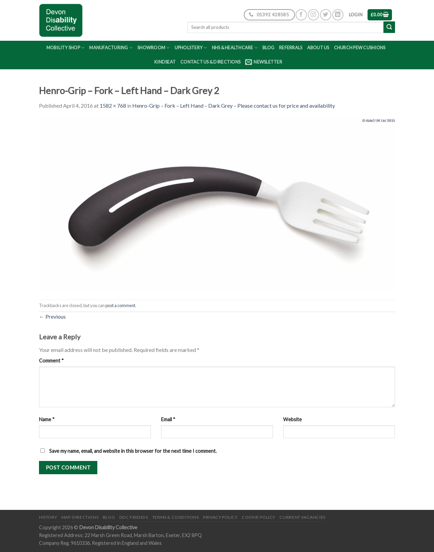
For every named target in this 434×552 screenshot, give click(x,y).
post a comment (120, 305)
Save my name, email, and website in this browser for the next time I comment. (133, 451)
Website (292, 419)
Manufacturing (111, 47)
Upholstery (191, 47)
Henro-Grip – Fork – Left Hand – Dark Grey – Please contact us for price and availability (233, 105)
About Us (318, 47)
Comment (51, 360)
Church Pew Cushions (360, 47)
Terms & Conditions (175, 517)
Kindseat (165, 62)
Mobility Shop (65, 47)
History (48, 517)
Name (47, 419)
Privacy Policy (220, 517)
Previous (52, 316)
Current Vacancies (302, 517)
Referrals (290, 47)
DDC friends (133, 517)
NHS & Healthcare (235, 47)
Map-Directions (80, 517)
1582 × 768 (113, 105)
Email (168, 419)
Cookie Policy (258, 517)
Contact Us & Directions (210, 62)
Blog (268, 47)
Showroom (153, 47)
